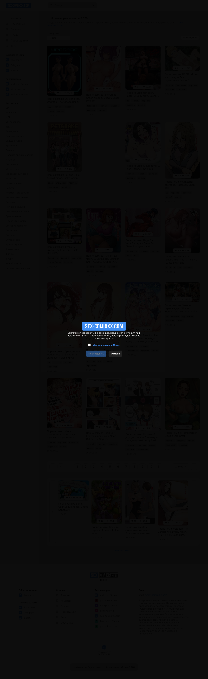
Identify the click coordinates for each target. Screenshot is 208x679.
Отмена (115, 353)
